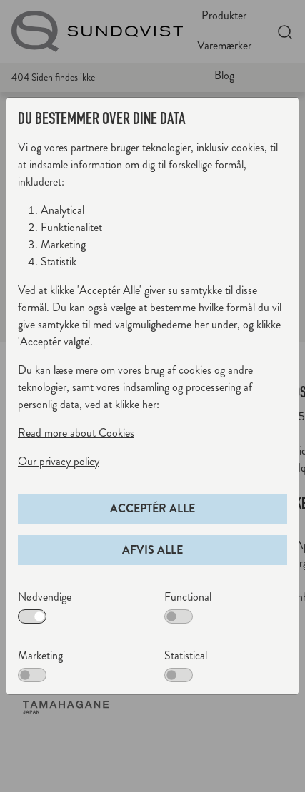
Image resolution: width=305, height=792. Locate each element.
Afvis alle (152, 550)
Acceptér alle (152, 508)
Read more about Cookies (76, 433)
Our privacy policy (58, 461)
